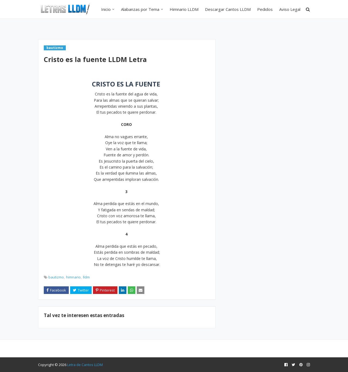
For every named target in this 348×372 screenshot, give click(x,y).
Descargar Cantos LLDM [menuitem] (228, 9)
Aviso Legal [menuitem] (289, 9)
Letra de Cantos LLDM (85, 364)
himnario (73, 277)
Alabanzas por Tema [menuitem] (140, 9)
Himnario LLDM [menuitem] (184, 9)
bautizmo (56, 277)
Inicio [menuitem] (106, 9)
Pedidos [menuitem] (265, 9)
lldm (86, 277)
